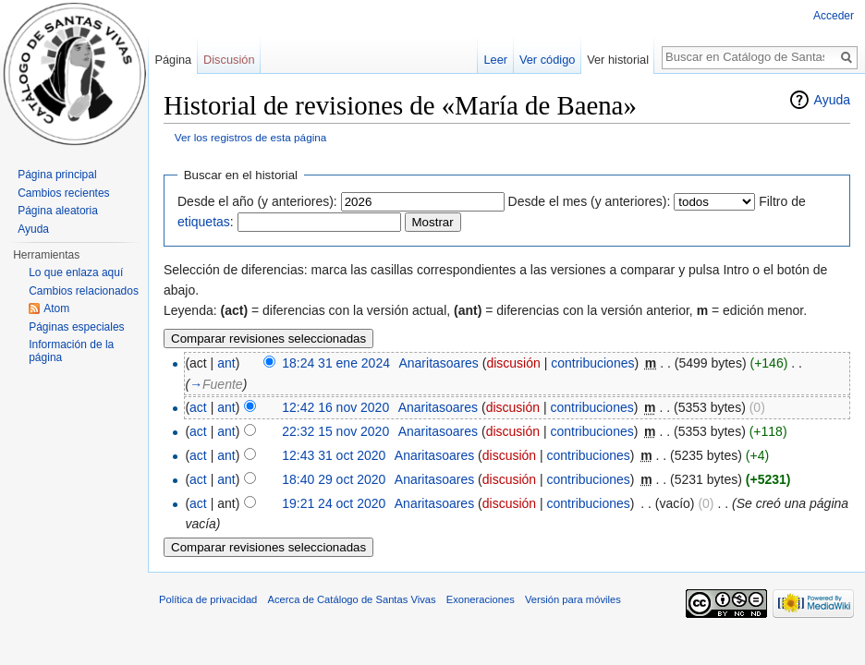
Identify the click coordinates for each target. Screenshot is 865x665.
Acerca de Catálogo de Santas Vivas (352, 599)
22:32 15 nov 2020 (335, 431)
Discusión (228, 59)
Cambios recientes (63, 193)
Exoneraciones (480, 599)
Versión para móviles (573, 599)
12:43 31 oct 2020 (333, 455)
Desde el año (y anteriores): (257, 201)
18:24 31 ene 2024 (336, 363)
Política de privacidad (208, 599)
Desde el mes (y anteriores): (589, 201)
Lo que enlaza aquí (76, 272)
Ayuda (832, 99)
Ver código (547, 59)
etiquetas (203, 221)
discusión (513, 363)
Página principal (57, 174)
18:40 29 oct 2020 (333, 479)
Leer (496, 59)
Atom (56, 308)
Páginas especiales (76, 326)
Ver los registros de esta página (251, 137)
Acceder (833, 15)
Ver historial (618, 59)
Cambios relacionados (84, 290)
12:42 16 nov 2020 (335, 407)
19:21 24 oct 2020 (333, 503)
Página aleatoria (58, 210)
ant (226, 363)
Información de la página (71, 351)
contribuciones (592, 363)
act (198, 407)
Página (172, 59)
